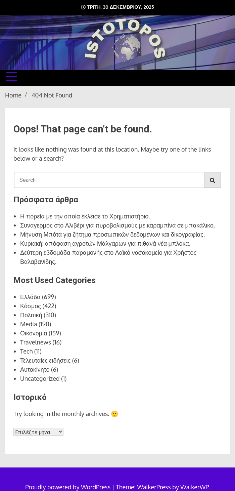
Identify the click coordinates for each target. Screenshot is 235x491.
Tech (26, 351)
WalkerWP (194, 487)
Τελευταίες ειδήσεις (45, 360)
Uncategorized (40, 378)
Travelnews (35, 342)
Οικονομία (33, 333)
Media (28, 324)
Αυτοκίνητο (35, 369)
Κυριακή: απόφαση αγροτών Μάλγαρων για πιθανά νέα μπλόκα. (105, 243)
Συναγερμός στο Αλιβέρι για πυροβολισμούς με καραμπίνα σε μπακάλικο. (117, 225)
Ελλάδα (30, 296)
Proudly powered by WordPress (68, 487)
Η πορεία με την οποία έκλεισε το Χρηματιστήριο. (85, 216)
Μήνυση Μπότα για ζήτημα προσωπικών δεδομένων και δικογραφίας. (112, 234)
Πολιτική (31, 315)
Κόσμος (30, 306)
